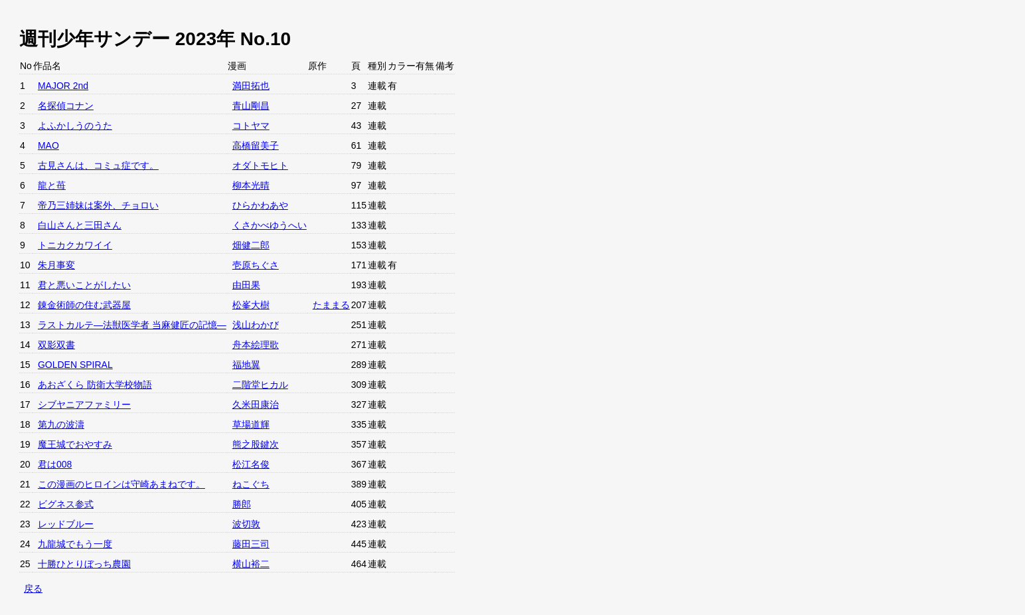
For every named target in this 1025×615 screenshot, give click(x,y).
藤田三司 (251, 544)
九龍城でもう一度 (75, 544)
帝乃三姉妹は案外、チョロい (98, 205)
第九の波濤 (61, 424)
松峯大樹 (251, 305)
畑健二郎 (251, 245)
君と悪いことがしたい (84, 285)
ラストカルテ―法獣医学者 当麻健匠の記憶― (132, 324)
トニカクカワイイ (75, 245)
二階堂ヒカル (260, 384)
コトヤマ (251, 125)
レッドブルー (66, 524)
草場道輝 (251, 424)
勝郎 (241, 504)
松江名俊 (251, 464)
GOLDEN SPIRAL (75, 364)
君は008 (55, 464)
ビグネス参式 (66, 504)
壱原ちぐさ (255, 265)
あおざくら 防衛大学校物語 (95, 384)
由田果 (246, 285)
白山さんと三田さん (79, 225)
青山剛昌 (251, 105)
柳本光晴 (251, 185)
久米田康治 (255, 404)
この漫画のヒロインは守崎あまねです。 (121, 484)
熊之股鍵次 (255, 444)
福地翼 (246, 364)
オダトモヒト (260, 165)
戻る (33, 588)
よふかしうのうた (75, 125)
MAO (48, 145)
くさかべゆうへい (269, 225)
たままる (331, 305)
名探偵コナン (66, 105)
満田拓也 (251, 85)
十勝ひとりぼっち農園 (84, 564)
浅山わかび (255, 324)
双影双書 (56, 344)
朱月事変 (56, 265)
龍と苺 (52, 185)
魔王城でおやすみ (75, 444)
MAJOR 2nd (63, 85)
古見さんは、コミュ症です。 (98, 165)
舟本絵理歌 (255, 344)
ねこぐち (251, 484)
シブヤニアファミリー (84, 404)
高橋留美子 (255, 145)
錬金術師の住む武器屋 (84, 305)
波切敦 (246, 524)
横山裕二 (251, 564)
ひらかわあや (260, 205)
